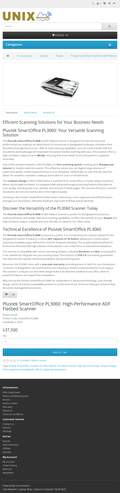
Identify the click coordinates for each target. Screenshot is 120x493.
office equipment (11, 369)
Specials (7, 452)
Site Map (7, 431)
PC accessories (24, 55)
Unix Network (22, 485)
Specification (30, 112)
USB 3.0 (38, 369)
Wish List (7, 469)
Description (12, 112)
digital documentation (55, 369)
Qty (4, 335)
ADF (45, 365)
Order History (10, 465)
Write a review (38, 360)
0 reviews (25, 360)
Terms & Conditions (13, 414)
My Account (9, 461)
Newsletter (8, 472)
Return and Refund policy (16, 396)
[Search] (109, 26)
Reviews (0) (48, 112)
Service (6, 399)
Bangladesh (27, 369)
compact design (108, 365)
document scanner (66, 365)
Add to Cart (60, 352)
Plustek (59, 55)
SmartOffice (23, 365)
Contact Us (8, 424)
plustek (14, 314)
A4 (41, 365)
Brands (6, 441)
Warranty (7, 407)
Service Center (10, 403)
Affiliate (7, 448)
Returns (7, 427)
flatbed (52, 365)
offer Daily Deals (11, 392)
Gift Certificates (11, 444)
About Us (7, 410)
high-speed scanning (88, 365)
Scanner (44, 55)
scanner (34, 365)
